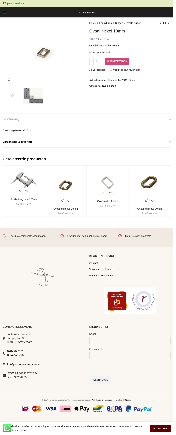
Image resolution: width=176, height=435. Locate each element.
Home (92, 23)
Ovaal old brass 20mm (65, 208)
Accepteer (160, 428)
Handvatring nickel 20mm (24, 199)
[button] (21, 191)
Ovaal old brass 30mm (149, 208)
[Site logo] (87, 12)
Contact (93, 263)
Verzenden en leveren (101, 269)
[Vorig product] (160, 23)
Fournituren (105, 23)
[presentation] (115, 369)
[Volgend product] (169, 23)
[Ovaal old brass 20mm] (66, 186)
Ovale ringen (133, 23)
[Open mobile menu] (4, 12)
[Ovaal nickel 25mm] (107, 182)
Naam (92, 334)
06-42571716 (15, 355)
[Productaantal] (96, 61)
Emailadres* (95, 349)
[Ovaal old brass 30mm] (149, 186)
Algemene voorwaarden (102, 275)
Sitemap (128, 400)
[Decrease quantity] (91, 61)
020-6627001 (15, 351)
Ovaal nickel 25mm (107, 201)
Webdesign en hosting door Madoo (107, 400)
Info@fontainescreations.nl (23, 364)
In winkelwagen (117, 61)
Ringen (119, 23)
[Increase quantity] (101, 61)
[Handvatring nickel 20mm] (24, 181)
